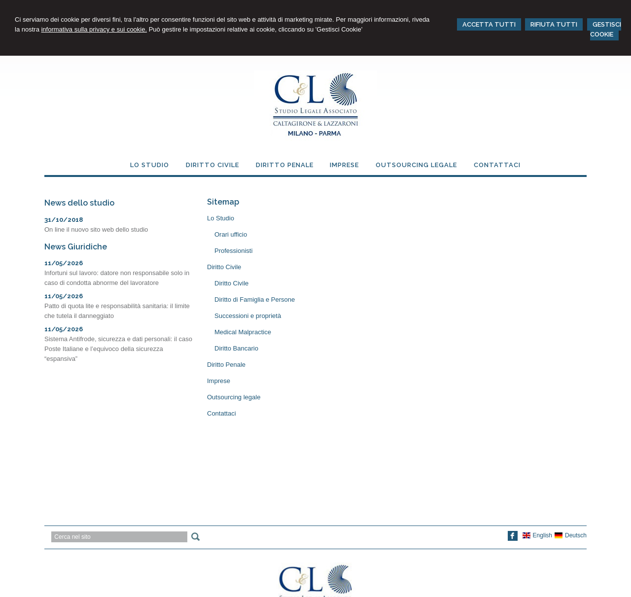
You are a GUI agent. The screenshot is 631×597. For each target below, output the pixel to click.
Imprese (218, 381)
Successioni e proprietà (247, 315)
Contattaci (221, 413)
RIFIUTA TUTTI (553, 24)
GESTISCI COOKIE (605, 29)
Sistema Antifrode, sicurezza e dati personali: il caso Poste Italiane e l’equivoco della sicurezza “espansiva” (118, 348)
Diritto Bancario (236, 348)
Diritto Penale (226, 364)
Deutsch (571, 535)
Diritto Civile (224, 267)
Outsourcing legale (233, 397)
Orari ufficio (230, 234)
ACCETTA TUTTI (489, 24)
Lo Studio (220, 218)
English (537, 535)
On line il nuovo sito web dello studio (96, 229)
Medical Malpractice (242, 332)
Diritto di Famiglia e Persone (254, 299)
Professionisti (233, 250)
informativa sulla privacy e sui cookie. (94, 29)
